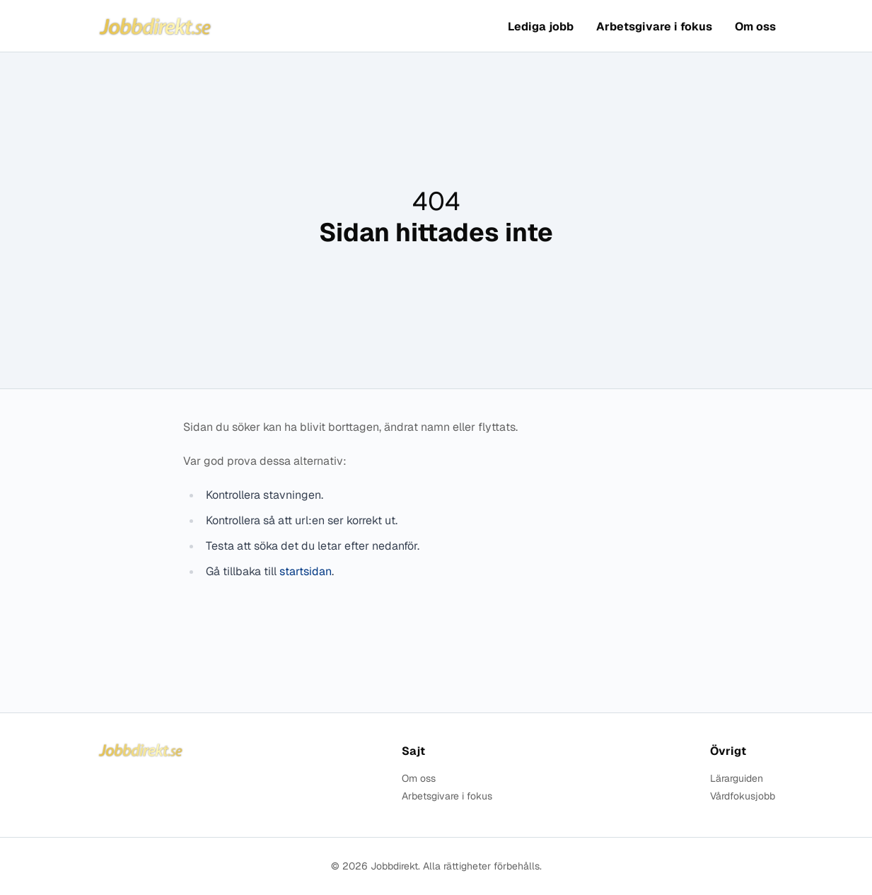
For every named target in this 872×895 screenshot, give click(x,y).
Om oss (755, 26)
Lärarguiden (736, 779)
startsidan (305, 571)
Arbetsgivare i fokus (654, 26)
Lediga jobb (541, 26)
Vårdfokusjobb (742, 796)
